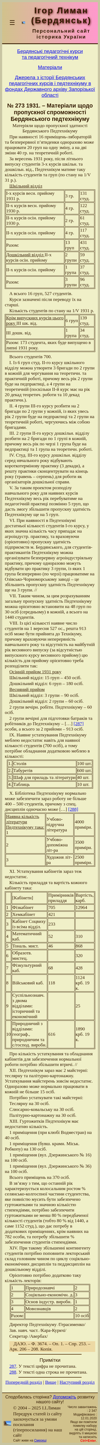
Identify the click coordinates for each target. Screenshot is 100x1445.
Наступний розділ (76, 1382)
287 (12, 1366)
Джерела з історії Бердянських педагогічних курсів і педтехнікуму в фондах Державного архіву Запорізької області (50, 86)
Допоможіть (64, 1397)
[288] (73, 809)
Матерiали (50, 67)
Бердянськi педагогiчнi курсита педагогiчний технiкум (50, 54)
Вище (50, 1382)
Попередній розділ (23, 1382)
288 (12, 1372)
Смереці (40, 1440)
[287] (79, 723)
